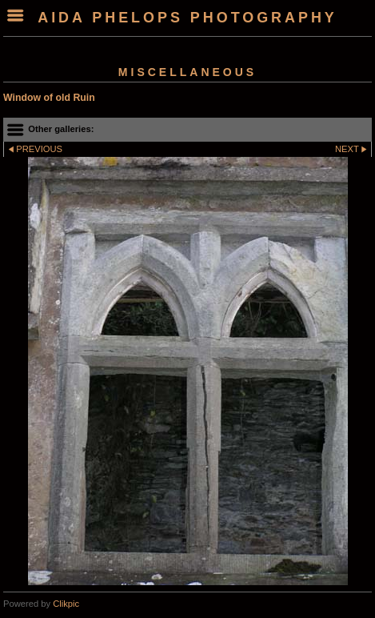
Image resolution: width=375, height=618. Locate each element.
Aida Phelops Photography (187, 18)
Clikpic (66, 603)
